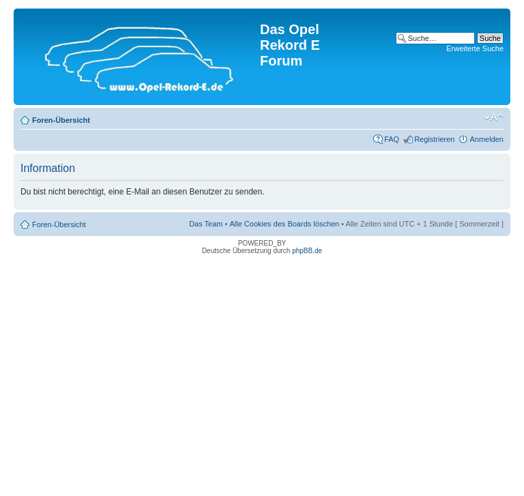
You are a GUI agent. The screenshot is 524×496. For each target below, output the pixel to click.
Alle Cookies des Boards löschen (284, 224)
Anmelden (486, 139)
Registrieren (434, 139)
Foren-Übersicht (61, 120)
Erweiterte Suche (475, 48)
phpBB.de (307, 250)
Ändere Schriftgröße (494, 117)
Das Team (205, 224)
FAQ (391, 139)
